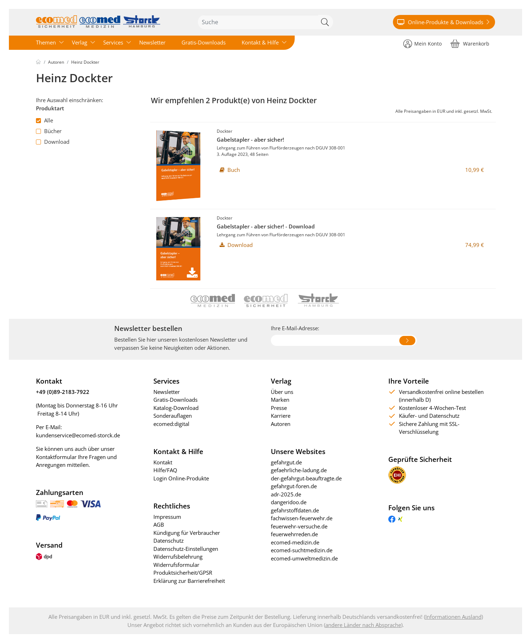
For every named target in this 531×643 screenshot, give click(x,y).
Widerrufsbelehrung (178, 556)
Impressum (167, 516)
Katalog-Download (176, 407)
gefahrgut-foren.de (294, 486)
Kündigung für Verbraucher (186, 532)
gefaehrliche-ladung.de (299, 470)
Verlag (79, 42)
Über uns (282, 391)
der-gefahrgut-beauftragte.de (306, 478)
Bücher (49, 131)
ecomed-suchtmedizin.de (301, 550)
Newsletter (152, 42)
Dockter (224, 131)
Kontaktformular (56, 456)
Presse (279, 407)
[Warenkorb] (470, 43)
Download (52, 141)
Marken (280, 399)
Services (113, 42)
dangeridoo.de (288, 502)
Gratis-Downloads (204, 42)
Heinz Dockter (85, 62)
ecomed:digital (171, 423)
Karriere (280, 415)
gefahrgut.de (286, 462)
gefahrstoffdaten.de (295, 510)
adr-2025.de (286, 494)
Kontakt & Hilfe (260, 42)
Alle (44, 120)
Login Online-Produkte (181, 478)
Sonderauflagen (172, 415)
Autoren (56, 62)
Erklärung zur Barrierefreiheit (189, 580)
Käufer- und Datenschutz (429, 415)
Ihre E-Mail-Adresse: (295, 328)
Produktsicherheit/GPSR (182, 572)
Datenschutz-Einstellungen (185, 548)
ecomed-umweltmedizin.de (304, 558)
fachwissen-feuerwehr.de (301, 518)
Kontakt (162, 462)
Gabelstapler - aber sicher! (250, 139)
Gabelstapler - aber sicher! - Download (266, 226)
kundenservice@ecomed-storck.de (78, 435)
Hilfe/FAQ (165, 470)
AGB (158, 524)
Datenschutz (168, 540)
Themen (46, 42)
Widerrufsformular (176, 564)
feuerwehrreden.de (294, 534)
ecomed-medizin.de (295, 542)
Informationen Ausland (453, 616)
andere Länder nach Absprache (363, 624)
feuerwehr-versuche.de (299, 526)
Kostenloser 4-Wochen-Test (432, 407)
